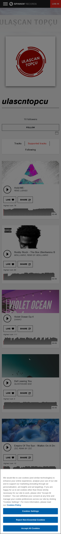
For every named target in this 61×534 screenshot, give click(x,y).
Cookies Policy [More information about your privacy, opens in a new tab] (14, 505)
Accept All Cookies (30, 528)
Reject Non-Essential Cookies (30, 520)
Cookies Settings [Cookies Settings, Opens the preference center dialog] (30, 511)
